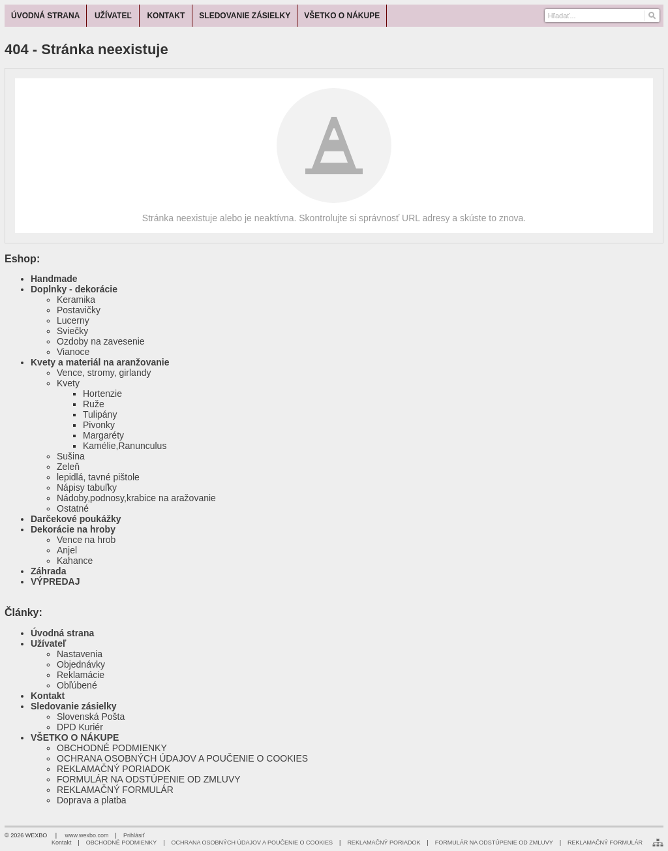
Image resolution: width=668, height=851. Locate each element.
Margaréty (103, 435)
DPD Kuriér (80, 727)
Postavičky (78, 310)
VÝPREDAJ (55, 581)
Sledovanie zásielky (74, 706)
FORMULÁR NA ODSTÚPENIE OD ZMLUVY (149, 779)
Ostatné (73, 508)
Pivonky (99, 425)
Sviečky (72, 331)
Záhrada (48, 571)
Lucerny (73, 320)
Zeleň (68, 466)
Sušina (71, 456)
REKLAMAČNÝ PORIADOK (113, 769)
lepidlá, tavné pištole (98, 477)
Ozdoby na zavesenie (101, 341)
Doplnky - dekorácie (74, 289)
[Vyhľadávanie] (602, 15)
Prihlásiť (134, 835)
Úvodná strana (62, 633)
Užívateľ (48, 643)
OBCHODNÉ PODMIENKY (112, 748)
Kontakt (48, 695)
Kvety (68, 383)
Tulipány (100, 414)
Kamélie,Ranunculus (124, 446)
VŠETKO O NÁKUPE (75, 737)
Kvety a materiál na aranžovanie (100, 362)
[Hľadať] (651, 15)
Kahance (75, 560)
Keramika (76, 299)
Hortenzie (102, 393)
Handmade (54, 278)
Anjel (67, 550)
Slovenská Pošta (91, 716)
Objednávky (81, 664)
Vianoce (73, 352)
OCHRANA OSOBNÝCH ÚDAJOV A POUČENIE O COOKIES (182, 758)
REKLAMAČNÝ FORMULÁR (115, 789)
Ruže (93, 404)
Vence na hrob (86, 539)
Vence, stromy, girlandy (104, 372)
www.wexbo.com (87, 835)
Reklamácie (80, 675)
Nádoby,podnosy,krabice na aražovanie (136, 498)
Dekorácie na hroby (73, 529)
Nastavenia (79, 654)
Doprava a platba (92, 800)
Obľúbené (77, 685)
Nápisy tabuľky (87, 487)
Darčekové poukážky (76, 519)
